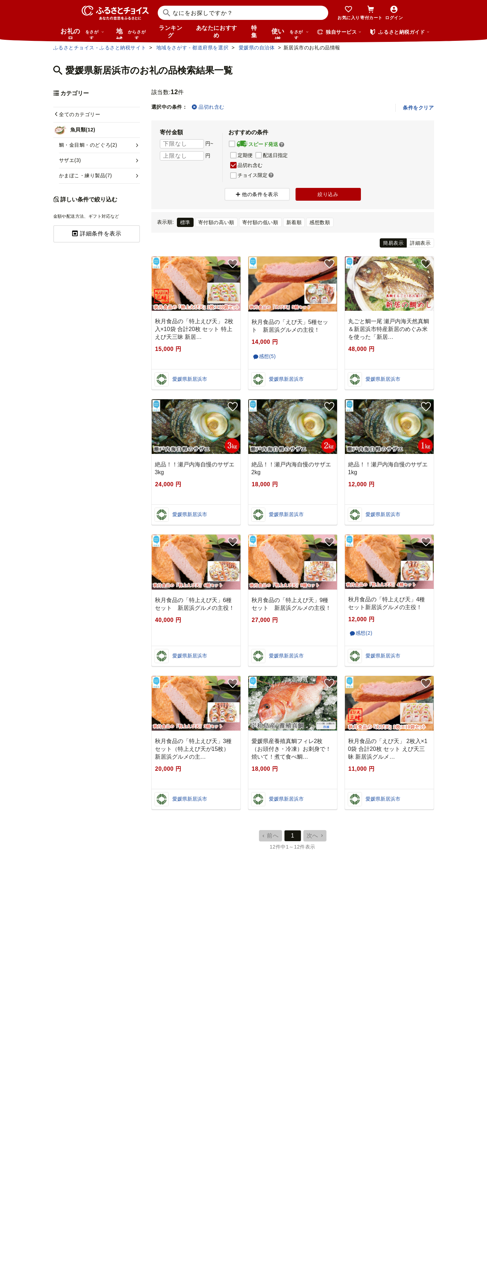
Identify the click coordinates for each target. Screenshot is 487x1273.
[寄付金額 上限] (182, 156)
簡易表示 (393, 243)
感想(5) (267, 356)
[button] (281, 144)
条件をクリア (418, 107)
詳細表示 (420, 243)
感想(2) (364, 633)
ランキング (170, 31)
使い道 (290, 33)
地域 (132, 33)
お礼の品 (82, 33)
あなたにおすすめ (216, 31)
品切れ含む (208, 107)
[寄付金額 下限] (182, 143)
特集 (254, 31)
